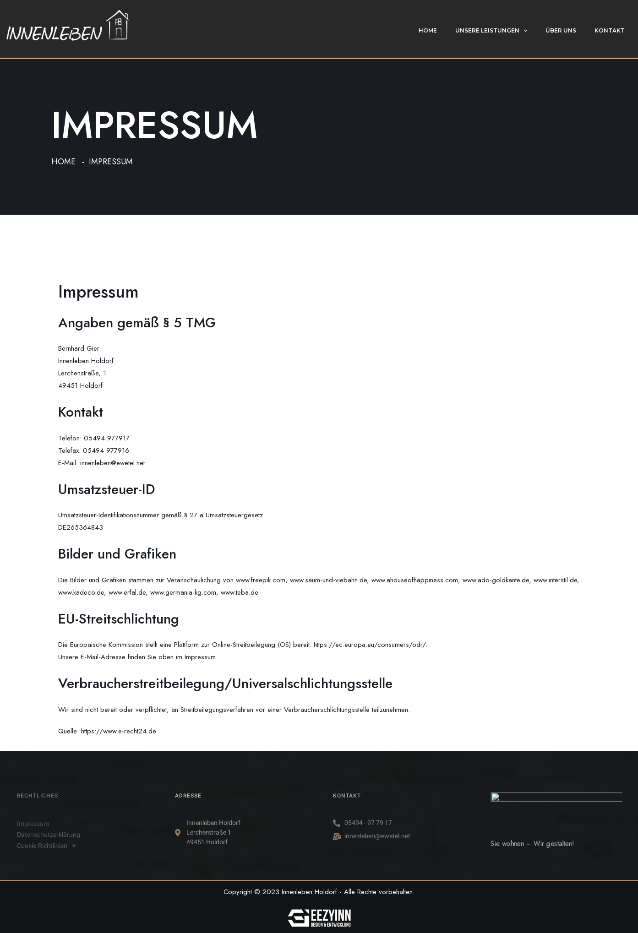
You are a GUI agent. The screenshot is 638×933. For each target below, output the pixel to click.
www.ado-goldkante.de (496, 580)
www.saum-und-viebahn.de (328, 580)
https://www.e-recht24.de (118, 731)
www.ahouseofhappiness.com (414, 580)
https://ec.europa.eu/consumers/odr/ (369, 645)
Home (428, 30)
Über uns (560, 30)
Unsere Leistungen (491, 30)
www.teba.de (239, 592)
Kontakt (609, 30)
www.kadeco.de (81, 592)
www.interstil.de (555, 580)
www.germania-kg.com (183, 592)
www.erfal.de (127, 592)
